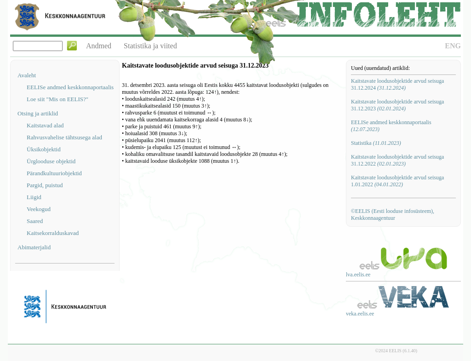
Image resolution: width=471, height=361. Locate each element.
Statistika (376, 143)
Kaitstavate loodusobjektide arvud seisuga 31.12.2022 (397, 160)
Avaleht (26, 75)
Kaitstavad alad (45, 125)
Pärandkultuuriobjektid (54, 173)
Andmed (98, 46)
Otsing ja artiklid (37, 113)
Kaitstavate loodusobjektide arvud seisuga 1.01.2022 (397, 181)
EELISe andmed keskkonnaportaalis (70, 87)
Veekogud (39, 209)
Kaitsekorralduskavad (53, 232)
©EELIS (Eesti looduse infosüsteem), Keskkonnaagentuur (392, 214)
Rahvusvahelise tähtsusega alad (64, 137)
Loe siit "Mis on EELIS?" (57, 99)
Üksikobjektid (44, 149)
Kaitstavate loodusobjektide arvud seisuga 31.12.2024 (397, 84)
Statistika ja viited (150, 46)
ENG (453, 46)
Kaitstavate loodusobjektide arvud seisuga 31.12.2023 (397, 105)
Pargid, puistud (45, 185)
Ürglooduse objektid (51, 161)
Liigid (34, 197)
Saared (35, 221)
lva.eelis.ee (358, 274)
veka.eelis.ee (360, 313)
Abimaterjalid (34, 247)
